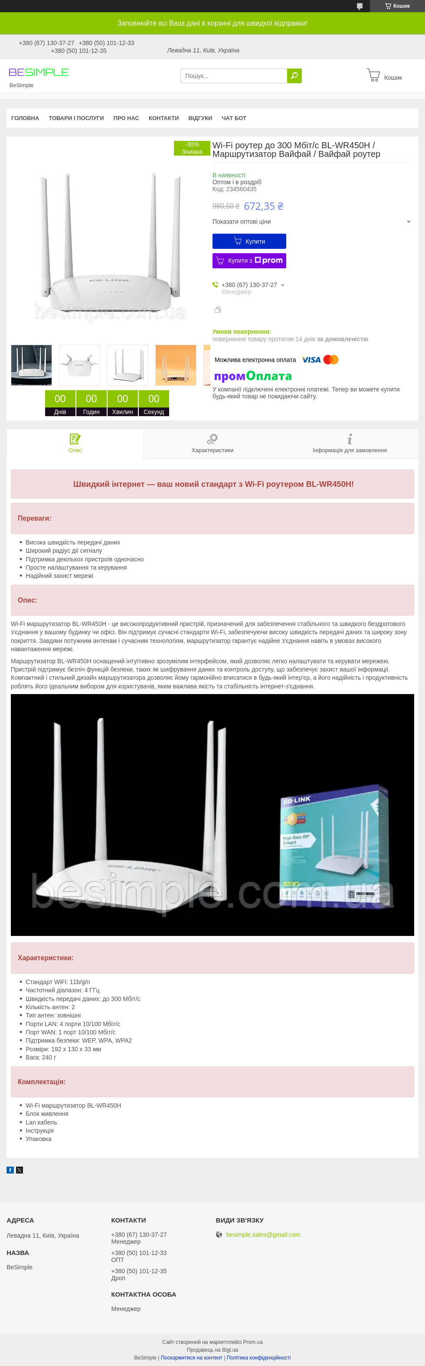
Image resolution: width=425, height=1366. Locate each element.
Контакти (164, 118)
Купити (255, 241)
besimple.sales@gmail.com (263, 1235)
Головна (25, 118)
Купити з (255, 260)
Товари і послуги (76, 118)
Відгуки (200, 118)
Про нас (126, 118)
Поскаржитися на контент (191, 1358)
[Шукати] (294, 75)
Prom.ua (253, 1342)
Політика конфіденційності (259, 1358)
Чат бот (234, 118)
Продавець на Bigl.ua (212, 1350)
